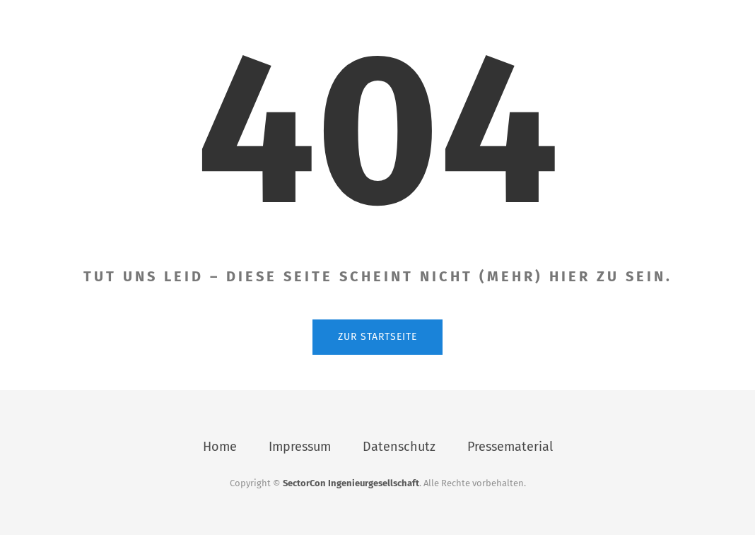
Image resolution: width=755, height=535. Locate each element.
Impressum (300, 446)
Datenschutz (399, 446)
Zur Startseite (377, 337)
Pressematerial (510, 446)
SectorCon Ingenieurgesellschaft (351, 483)
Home (220, 446)
